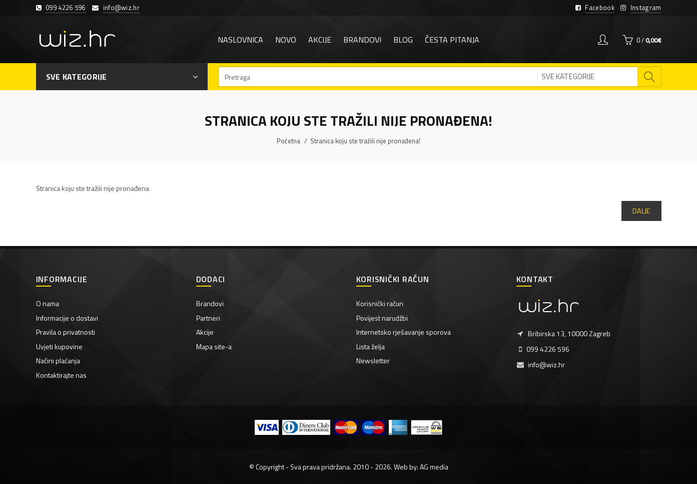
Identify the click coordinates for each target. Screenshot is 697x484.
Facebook (599, 8)
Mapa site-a (214, 346)
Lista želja (370, 346)
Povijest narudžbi (382, 318)
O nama (47, 303)
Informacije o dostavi (67, 318)
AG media (434, 466)
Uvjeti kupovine (59, 346)
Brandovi (210, 303)
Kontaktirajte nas (61, 375)
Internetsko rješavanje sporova (403, 332)
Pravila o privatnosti (65, 332)
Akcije (205, 332)
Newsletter (373, 360)
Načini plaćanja (58, 360)
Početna (288, 141)
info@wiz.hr (121, 8)
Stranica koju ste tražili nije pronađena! (365, 141)
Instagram (645, 8)
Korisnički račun (379, 303)
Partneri (208, 318)
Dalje (641, 210)
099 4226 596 (66, 8)
